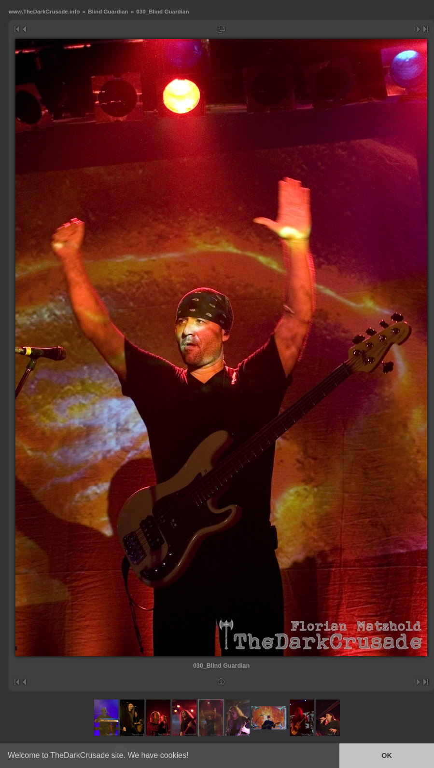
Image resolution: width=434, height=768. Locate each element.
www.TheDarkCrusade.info (44, 11)
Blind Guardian (108, 11)
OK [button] (386, 755)
